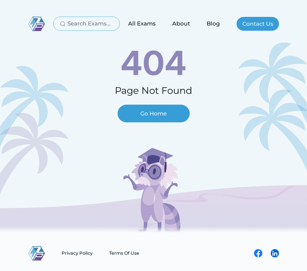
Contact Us (257, 23)
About (181, 23)
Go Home (153, 113)
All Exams (142, 23)
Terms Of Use (124, 253)
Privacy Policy (77, 253)
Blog (213, 23)
